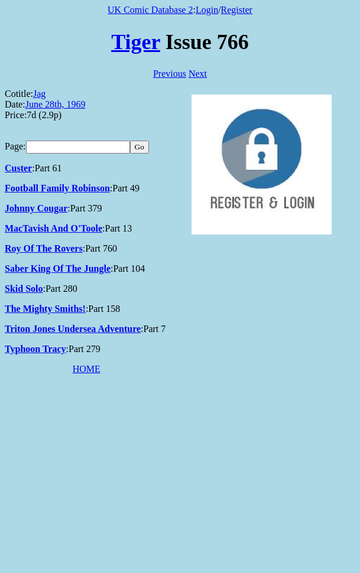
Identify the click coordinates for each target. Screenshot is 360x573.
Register (236, 10)
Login (207, 10)
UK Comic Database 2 (150, 10)
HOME (86, 369)
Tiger (135, 42)
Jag (39, 94)
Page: (15, 146)
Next (198, 74)
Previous (169, 74)
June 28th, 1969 (55, 104)
